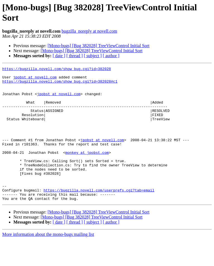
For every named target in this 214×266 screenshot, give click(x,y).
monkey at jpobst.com (87, 169)
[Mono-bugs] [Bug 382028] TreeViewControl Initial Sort (99, 45)
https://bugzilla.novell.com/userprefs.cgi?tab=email (98, 215)
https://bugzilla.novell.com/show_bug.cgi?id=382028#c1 (59, 84)
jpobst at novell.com (35, 79)
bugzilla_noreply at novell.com (89, 31)
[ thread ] (74, 55)
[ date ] (59, 55)
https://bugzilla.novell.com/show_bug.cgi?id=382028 (56, 69)
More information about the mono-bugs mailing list (48, 261)
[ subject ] (93, 55)
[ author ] (111, 55)
